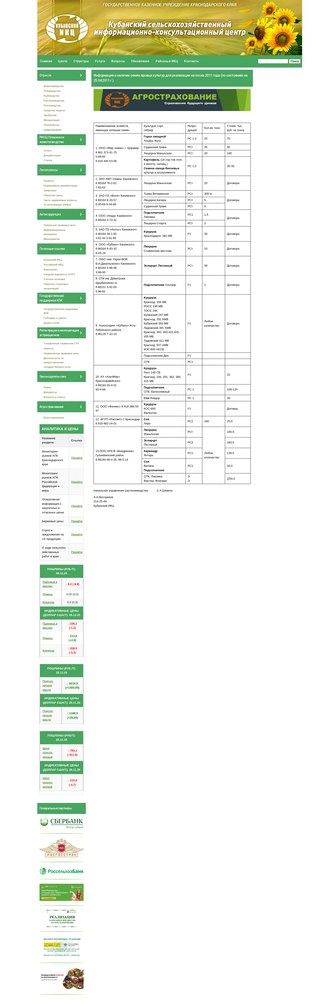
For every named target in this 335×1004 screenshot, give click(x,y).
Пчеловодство (52, 105)
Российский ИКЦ (54, 264)
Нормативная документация (60, 185)
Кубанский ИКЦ (53, 259)
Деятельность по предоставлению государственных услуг (57, 362)
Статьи (48, 160)
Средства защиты (54, 110)
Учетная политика (54, 279)
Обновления (140, 61)
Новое (47, 387)
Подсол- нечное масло (48, 685)
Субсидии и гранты (55, 317)
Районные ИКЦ (167, 61)
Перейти (77, 458)
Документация (52, 155)
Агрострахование (54, 417)
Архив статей (52, 322)
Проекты (49, 180)
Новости (49, 348)
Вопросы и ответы (54, 397)
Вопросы (118, 61)
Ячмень (48, 594)
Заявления (50, 190)
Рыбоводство (52, 95)
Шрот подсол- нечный (48, 753)
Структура (81, 61)
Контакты (191, 61)
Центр (62, 61)
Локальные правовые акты (60, 225)
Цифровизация (53, 129)
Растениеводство (54, 100)
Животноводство (54, 86)
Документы (50, 392)
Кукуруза (48, 602)
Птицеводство (52, 90)
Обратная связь (53, 195)
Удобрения (50, 115)
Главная (46, 61)
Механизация (52, 120)
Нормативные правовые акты (61, 353)
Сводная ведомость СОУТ (59, 274)
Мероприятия (52, 238)
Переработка (51, 124)
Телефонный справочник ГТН (61, 343)
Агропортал (51, 269)
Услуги (100, 61)
